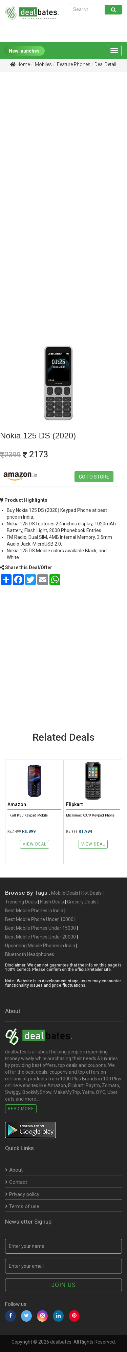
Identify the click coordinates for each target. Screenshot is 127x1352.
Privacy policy (22, 1194)
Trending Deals (21, 901)
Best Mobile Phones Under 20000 (40, 937)
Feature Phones (73, 64)
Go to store (94, 477)
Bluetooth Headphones (29, 954)
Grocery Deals (82, 901)
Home (20, 64)
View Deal (34, 844)
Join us (63, 1284)
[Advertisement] (63, 145)
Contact (16, 1182)
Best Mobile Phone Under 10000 (39, 919)
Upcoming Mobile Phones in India (40, 945)
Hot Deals (91, 893)
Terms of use (22, 1206)
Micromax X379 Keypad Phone (90, 815)
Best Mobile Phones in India (34, 910)
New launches (24, 51)
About (14, 1170)
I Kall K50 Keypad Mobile (27, 815)
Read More (21, 1108)
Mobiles (43, 64)
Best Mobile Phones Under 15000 (40, 928)
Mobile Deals (64, 893)
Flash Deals (52, 901)
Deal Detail (105, 64)
